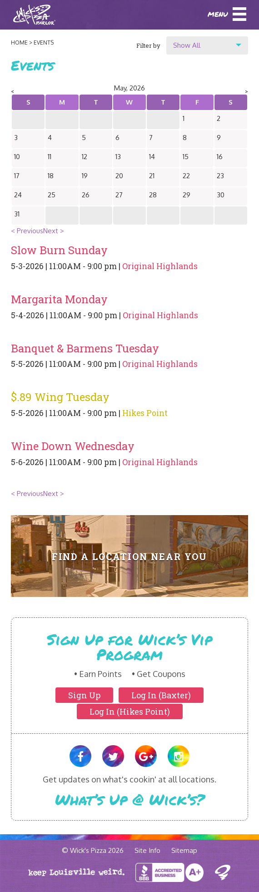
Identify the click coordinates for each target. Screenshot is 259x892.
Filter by (148, 45)
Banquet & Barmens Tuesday (85, 348)
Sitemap (184, 850)
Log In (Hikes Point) (130, 711)
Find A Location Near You (130, 556)
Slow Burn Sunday (59, 250)
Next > (53, 230)
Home (19, 42)
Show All (186, 45)
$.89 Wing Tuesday (60, 397)
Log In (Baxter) (161, 695)
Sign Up (84, 695)
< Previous (27, 230)
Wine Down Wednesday (72, 446)
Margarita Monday (59, 299)
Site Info (147, 850)
